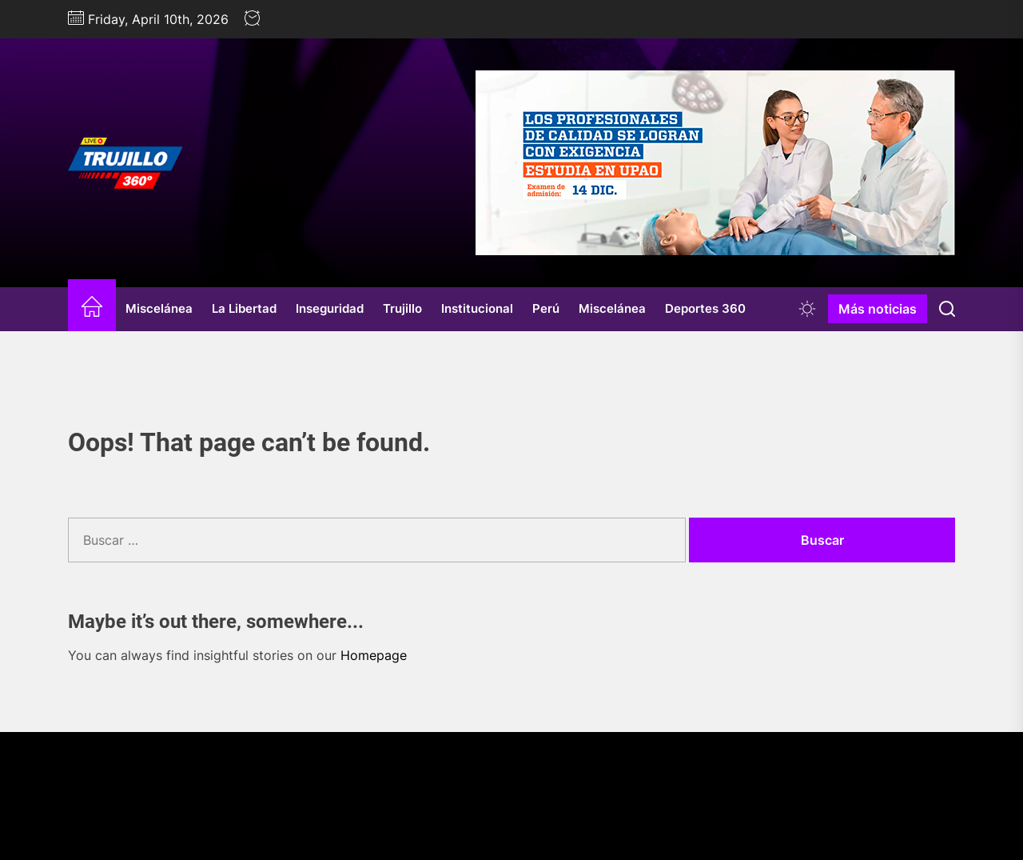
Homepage (373, 655)
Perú (545, 308)
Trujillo (402, 308)
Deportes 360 (705, 308)
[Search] (947, 308)
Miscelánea (159, 308)
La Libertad (244, 308)
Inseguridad (330, 308)
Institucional (477, 308)
